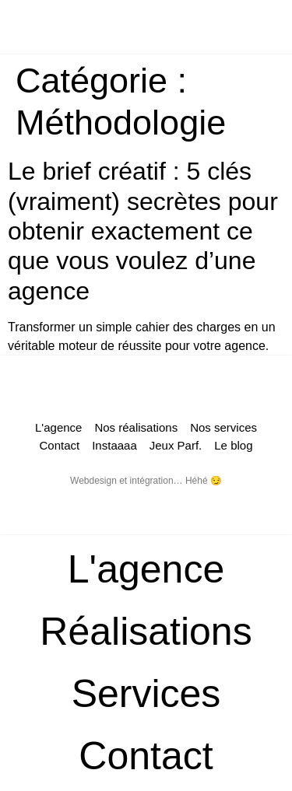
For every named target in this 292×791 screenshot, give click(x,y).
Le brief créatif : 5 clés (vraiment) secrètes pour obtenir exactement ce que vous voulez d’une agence (143, 231)
